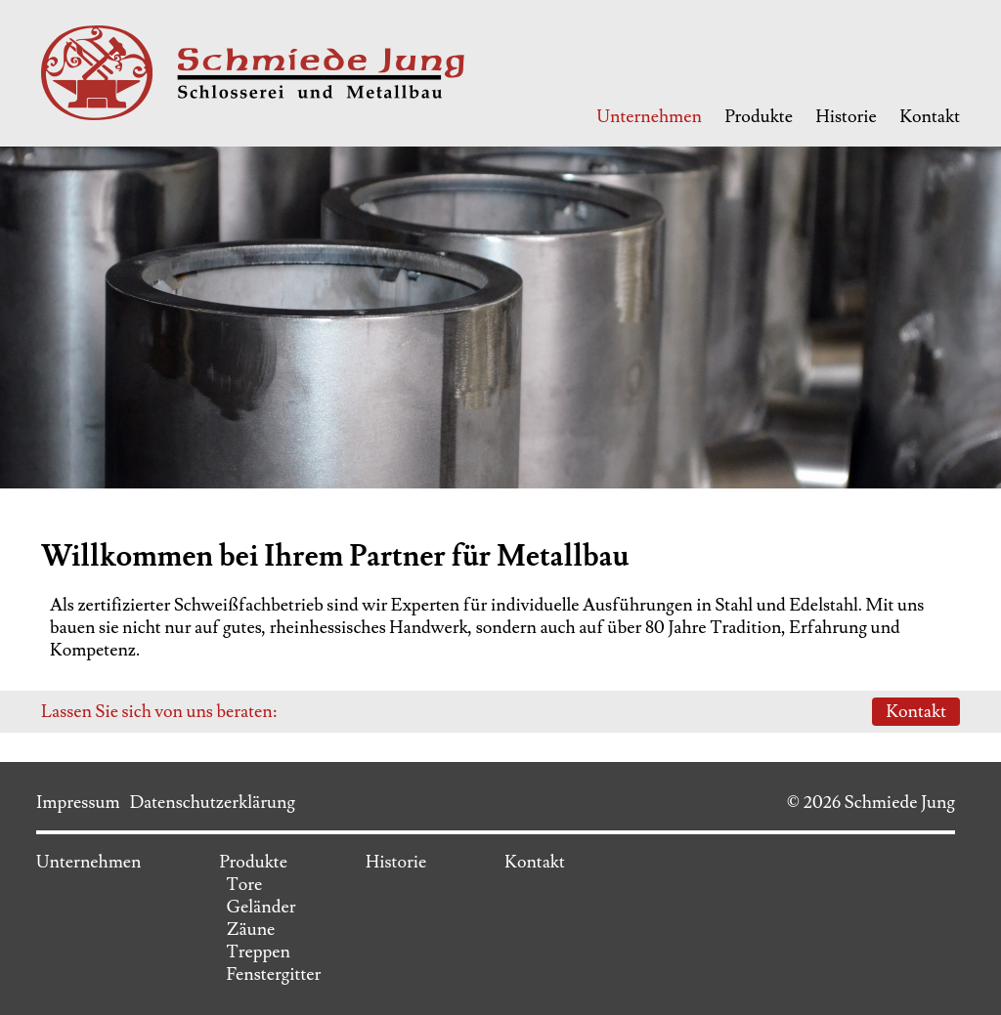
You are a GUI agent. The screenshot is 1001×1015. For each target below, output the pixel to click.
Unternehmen (648, 117)
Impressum (78, 802)
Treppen (258, 952)
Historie (846, 117)
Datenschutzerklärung (212, 802)
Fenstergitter (273, 974)
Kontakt (929, 117)
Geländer (260, 907)
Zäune (250, 929)
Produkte (758, 117)
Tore (244, 884)
